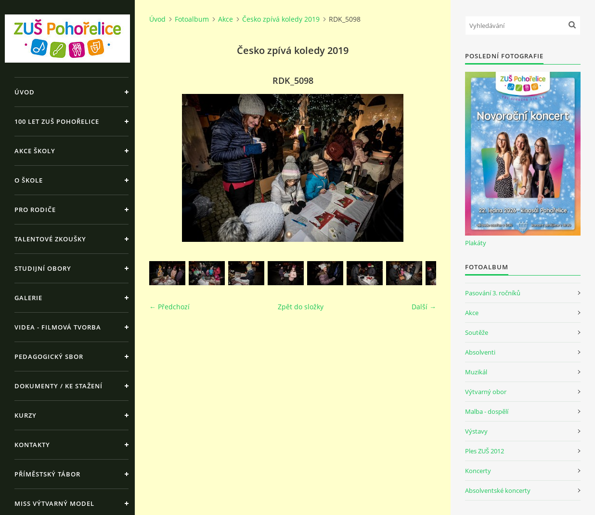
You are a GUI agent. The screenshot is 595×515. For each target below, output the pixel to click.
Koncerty (478, 470)
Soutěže (476, 332)
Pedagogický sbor (48, 356)
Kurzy (25, 415)
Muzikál (476, 372)
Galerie (28, 297)
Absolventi (480, 352)
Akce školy (34, 150)
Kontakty (32, 444)
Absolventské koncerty (497, 490)
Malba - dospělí (486, 411)
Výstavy (476, 431)
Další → (424, 306)
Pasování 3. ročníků (492, 293)
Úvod (24, 92)
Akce (225, 19)
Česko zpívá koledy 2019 (281, 19)
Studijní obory (42, 268)
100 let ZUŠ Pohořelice (56, 121)
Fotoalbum (192, 19)
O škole (28, 180)
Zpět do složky (300, 306)
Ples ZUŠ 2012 (484, 451)
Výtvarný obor (485, 391)
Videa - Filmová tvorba (57, 327)
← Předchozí (169, 306)
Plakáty (475, 242)
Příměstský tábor (47, 474)
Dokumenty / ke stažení (58, 386)
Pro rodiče (35, 209)
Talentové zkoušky (50, 239)
